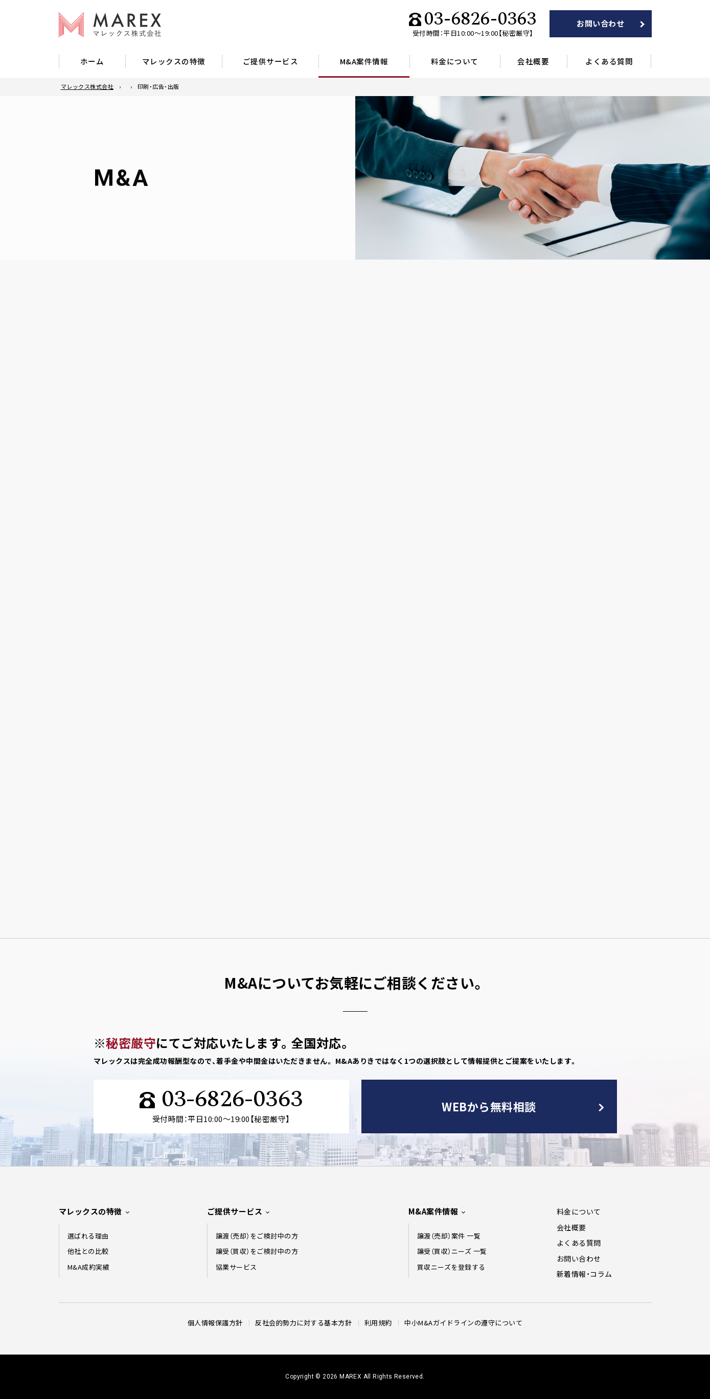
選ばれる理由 (88, 1236)
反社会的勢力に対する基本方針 (303, 1322)
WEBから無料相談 (489, 1106)
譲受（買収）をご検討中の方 (257, 1251)
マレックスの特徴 (173, 61)
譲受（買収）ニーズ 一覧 (452, 1251)
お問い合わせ (600, 23)
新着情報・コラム (584, 1274)
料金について (454, 61)
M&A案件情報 (364, 61)
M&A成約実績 (88, 1267)
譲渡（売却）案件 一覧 (449, 1236)
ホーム (92, 61)
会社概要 (533, 61)
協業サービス (236, 1267)
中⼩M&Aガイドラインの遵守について (463, 1322)
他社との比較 (88, 1251)
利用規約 (378, 1322)
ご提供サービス (271, 61)
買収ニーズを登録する (451, 1267)
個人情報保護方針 (215, 1322)
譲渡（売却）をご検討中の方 (257, 1236)
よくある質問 (609, 61)
